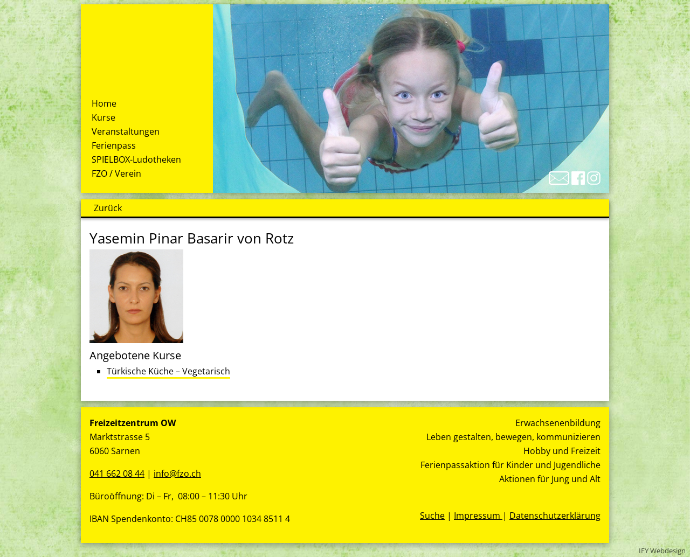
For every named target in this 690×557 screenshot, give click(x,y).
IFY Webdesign (662, 550)
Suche (432, 515)
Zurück (108, 208)
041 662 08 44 (116, 473)
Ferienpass (114, 145)
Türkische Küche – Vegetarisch (168, 371)
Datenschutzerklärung (555, 515)
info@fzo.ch (177, 473)
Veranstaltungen (126, 131)
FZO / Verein (116, 173)
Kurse (103, 117)
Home (104, 103)
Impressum (478, 515)
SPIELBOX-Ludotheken (136, 159)
